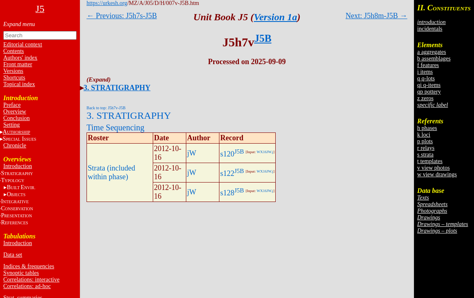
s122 (227, 173)
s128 (227, 193)
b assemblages (433, 58)
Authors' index (20, 58)
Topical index (19, 84)
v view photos (433, 168)
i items (425, 72)
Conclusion (16, 118)
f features (428, 65)
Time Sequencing (115, 127)
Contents (13, 51)
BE (21, 187)
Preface (12, 105)
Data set (12, 255)
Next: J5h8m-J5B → (376, 16)
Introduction (17, 166)
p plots (425, 141)
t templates (430, 161)
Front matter (17, 64)
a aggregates (431, 52)
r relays (426, 148)
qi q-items (428, 85)
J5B (263, 38)
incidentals (430, 29)
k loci (424, 135)
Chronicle (14, 145)
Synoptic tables (21, 273)
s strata (425, 154)
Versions (13, 71)
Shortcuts (14, 77)
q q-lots (426, 78)
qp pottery (429, 92)
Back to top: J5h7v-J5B (106, 108)
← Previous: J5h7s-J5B (122, 16)
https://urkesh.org (107, 3)
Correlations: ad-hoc (27, 286)
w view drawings (437, 174)
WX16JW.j (265, 152)
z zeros (425, 98)
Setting (11, 125)
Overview (14, 111)
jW (191, 153)
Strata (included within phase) (111, 172)
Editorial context (22, 44)
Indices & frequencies (28, 266)
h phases (427, 128)
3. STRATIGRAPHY (117, 88)
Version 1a (275, 17)
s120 (227, 154)
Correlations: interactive (31, 279)
